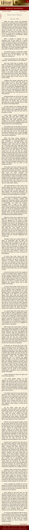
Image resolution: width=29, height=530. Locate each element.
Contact (24, 526)
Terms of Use (14, 526)
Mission (4, 526)
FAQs (9, 526)
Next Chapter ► (23, 11)
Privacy (19, 526)
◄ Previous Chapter (6, 11)
